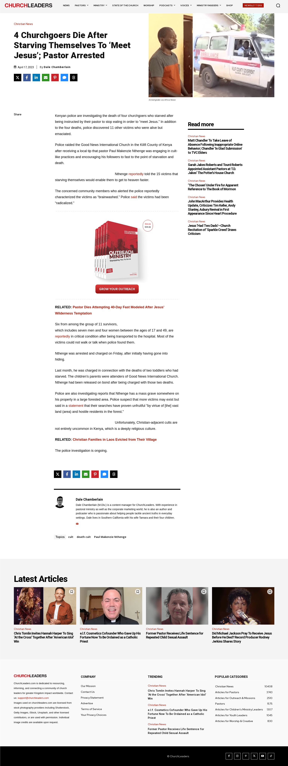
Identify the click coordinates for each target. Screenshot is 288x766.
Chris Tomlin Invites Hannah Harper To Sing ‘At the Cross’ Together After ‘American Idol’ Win (44, 637)
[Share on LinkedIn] (36, 77)
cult (70, 537)
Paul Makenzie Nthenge (110, 537)
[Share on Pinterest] (55, 77)
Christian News (24, 24)
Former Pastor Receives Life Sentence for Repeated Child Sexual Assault (174, 635)
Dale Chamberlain (57, 67)
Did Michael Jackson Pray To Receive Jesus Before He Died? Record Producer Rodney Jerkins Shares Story (242, 637)
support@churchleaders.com (33, 698)
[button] (278, 5)
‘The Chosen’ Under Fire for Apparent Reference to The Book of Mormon (213, 187)
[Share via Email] (45, 77)
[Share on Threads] (73, 77)
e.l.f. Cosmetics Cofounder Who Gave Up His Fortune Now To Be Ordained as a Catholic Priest (110, 637)
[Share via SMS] (64, 77)
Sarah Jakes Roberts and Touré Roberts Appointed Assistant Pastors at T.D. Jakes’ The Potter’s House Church (215, 169)
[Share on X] (17, 77)
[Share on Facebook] (27, 77)
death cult (84, 537)
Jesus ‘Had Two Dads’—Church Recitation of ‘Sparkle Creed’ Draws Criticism (212, 230)
